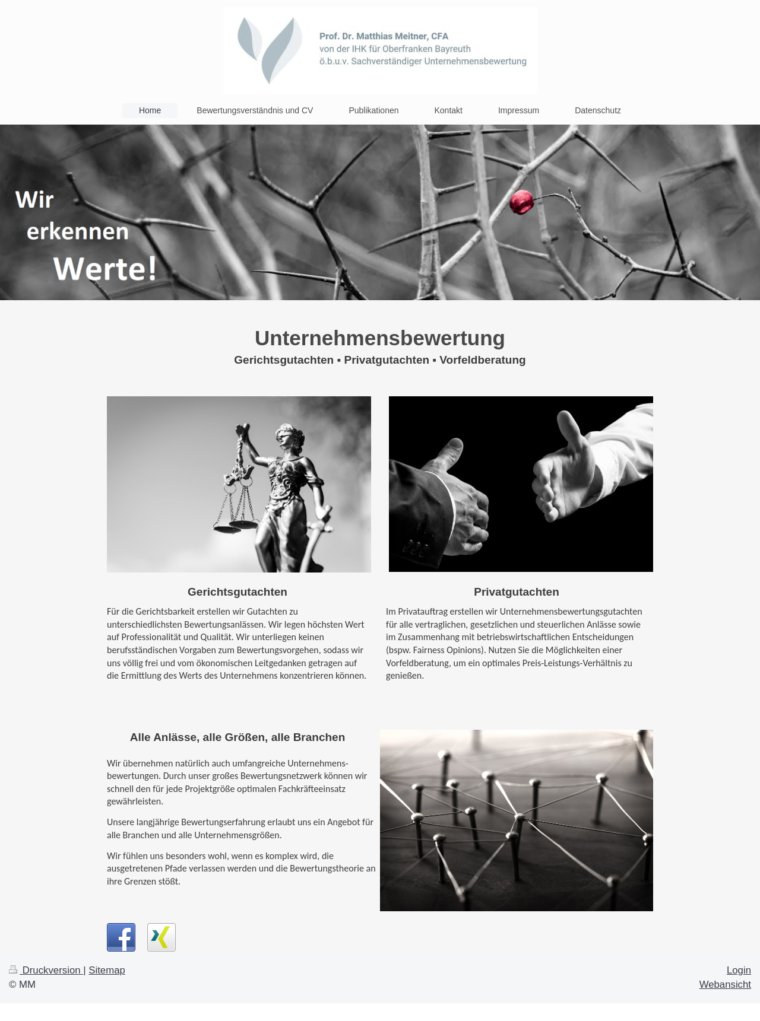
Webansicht (725, 984)
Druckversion (46, 970)
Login (739, 970)
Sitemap (106, 970)
